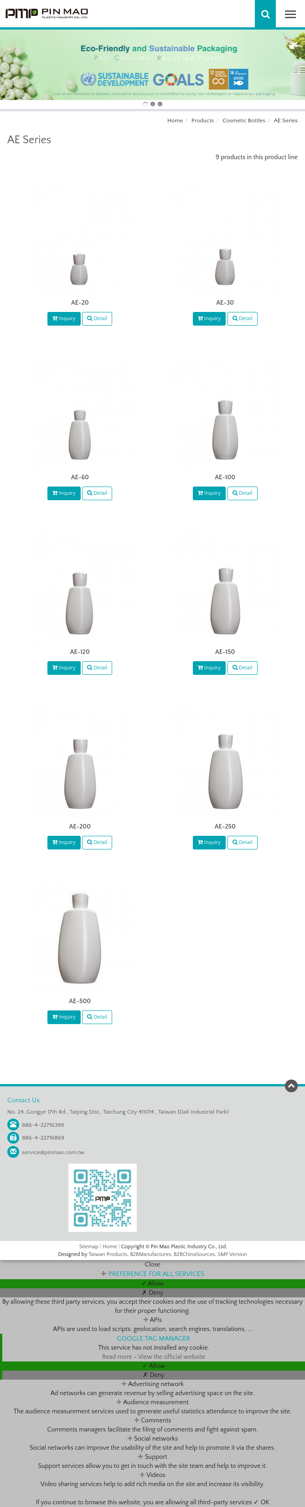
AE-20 (80, 302)
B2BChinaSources (194, 1254)
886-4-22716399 (43, 1125)
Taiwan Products (107, 1254)
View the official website (171, 1357)
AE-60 (80, 477)
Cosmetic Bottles (243, 120)
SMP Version (232, 1254)
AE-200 (80, 826)
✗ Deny (152, 1292)
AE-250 (225, 826)
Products (202, 120)
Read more (118, 1357)
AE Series (286, 120)
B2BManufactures (150, 1254)
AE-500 (80, 1001)
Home (175, 120)
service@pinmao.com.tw (53, 1152)
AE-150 (225, 652)
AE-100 (225, 477)
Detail (97, 318)
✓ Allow (152, 1283)
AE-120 (80, 652)
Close (152, 1264)
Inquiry (63, 318)
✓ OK (261, 1502)
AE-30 (225, 302)
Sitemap (88, 1247)
